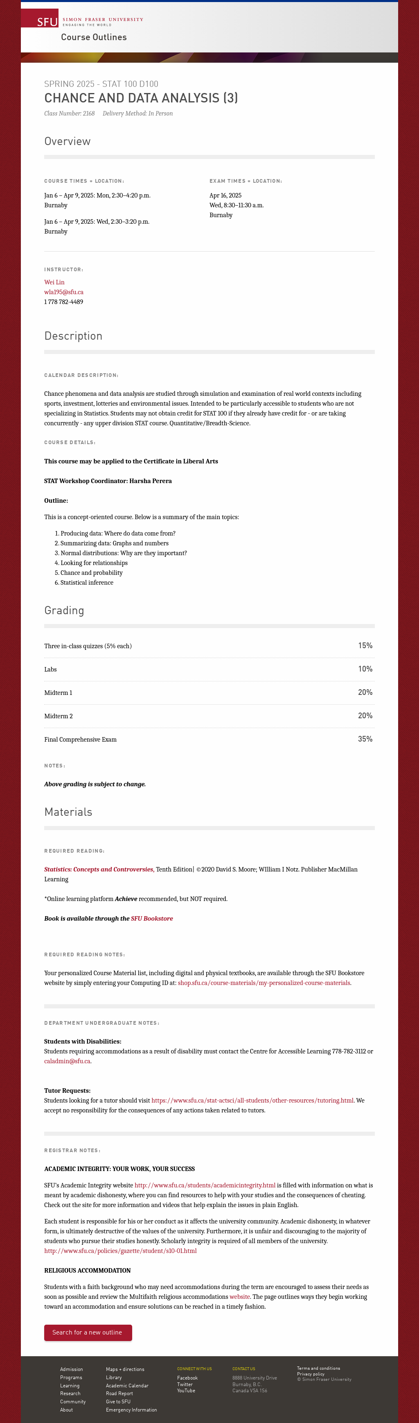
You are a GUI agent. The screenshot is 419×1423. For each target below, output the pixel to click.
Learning (70, 1386)
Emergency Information (131, 1410)
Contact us (243, 1369)
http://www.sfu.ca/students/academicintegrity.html (205, 1185)
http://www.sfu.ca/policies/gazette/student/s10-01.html (120, 1251)
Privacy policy (310, 1375)
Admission (71, 1369)
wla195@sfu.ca (63, 292)
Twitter (185, 1384)
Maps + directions (125, 1369)
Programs (71, 1377)
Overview (67, 142)
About (66, 1410)
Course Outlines (94, 37)
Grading (64, 611)
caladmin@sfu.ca (67, 1061)
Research (70, 1393)
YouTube (186, 1391)
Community (73, 1402)
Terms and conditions (318, 1369)
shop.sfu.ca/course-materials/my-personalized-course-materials (264, 983)
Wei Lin (54, 282)
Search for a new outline (87, 1333)
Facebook (187, 1378)
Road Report (119, 1393)
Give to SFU (118, 1402)
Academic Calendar (127, 1386)
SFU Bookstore (152, 918)
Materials (68, 813)
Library (114, 1377)
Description (73, 337)
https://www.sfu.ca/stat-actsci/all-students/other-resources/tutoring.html (252, 1100)
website (240, 1296)
